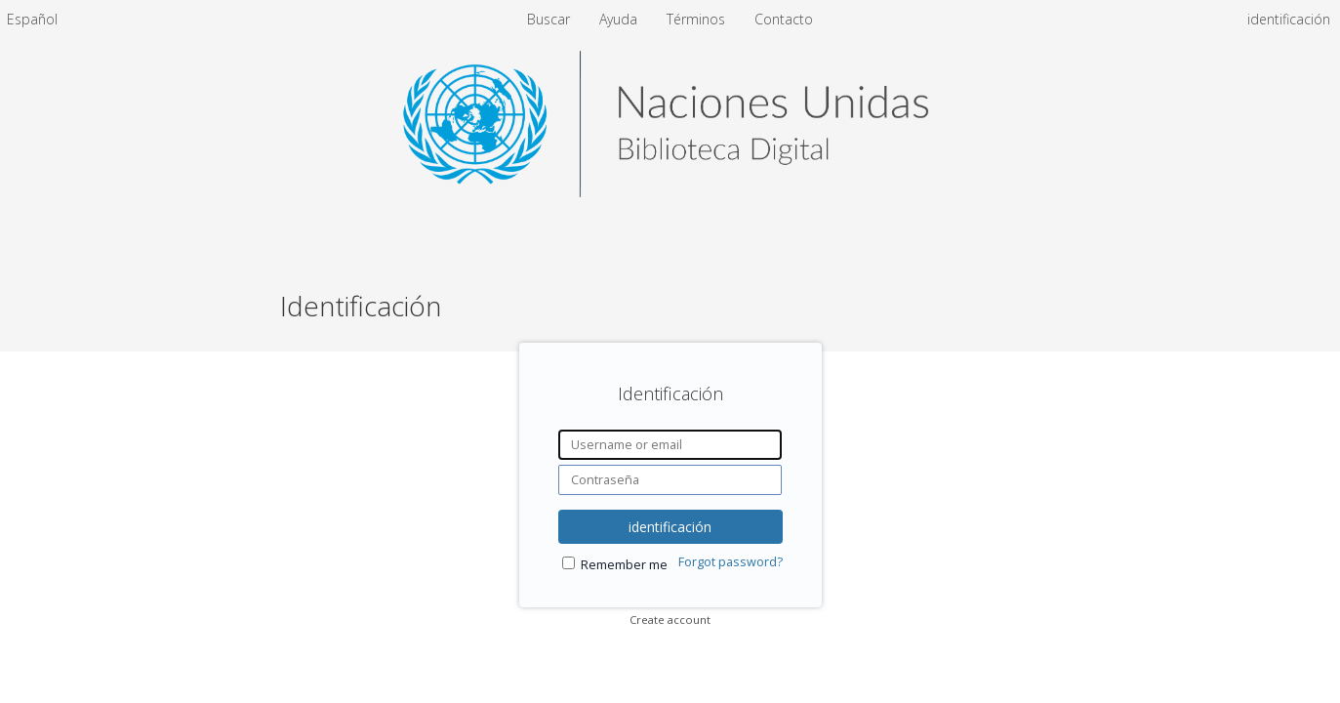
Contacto (783, 19)
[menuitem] (32, 19)
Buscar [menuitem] (548, 19)
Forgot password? (730, 562)
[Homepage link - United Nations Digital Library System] (670, 192)
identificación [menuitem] (1288, 19)
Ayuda (620, 19)
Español (32, 19)
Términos (698, 19)
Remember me (624, 565)
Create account (670, 619)
